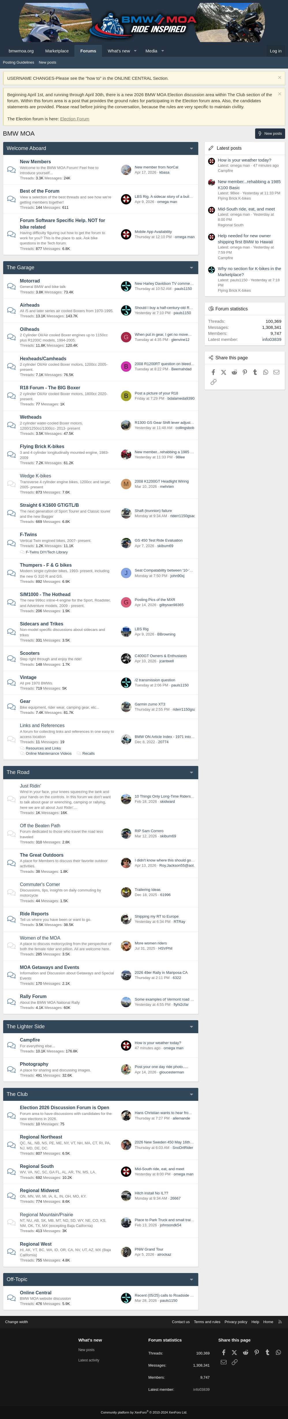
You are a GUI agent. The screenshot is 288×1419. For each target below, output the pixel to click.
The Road (18, 772)
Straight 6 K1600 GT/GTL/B (49, 505)
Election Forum (74, 118)
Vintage (28, 677)
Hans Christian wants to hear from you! (167, 1113)
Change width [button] (17, 1322)
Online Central (35, 1292)
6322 (177, 978)
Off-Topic (17, 1279)
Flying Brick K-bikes (42, 446)
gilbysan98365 (171, 605)
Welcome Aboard (26, 148)
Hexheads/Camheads (43, 358)
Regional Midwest (39, 1190)
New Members (35, 161)
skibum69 (165, 546)
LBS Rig (142, 629)
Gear (25, 701)
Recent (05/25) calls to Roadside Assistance (171, 1295)
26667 (175, 1198)
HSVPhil (165, 948)
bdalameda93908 (181, 398)
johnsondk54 (170, 1225)
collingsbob (184, 428)
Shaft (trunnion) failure (153, 511)
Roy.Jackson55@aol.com (180, 865)
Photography (34, 1064)
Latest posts (229, 148)
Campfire (30, 1039)
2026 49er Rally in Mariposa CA (161, 972)
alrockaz (164, 1254)
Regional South (37, 1166)
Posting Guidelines (18, 62)
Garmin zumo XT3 (150, 704)
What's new (119, 50)
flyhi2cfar (181, 1004)
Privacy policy (235, 1322)
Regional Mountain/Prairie (46, 1214)
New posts (47, 62)
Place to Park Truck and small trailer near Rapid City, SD (182, 1220)
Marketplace (57, 50)
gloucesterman (171, 1072)
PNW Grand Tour (149, 1249)
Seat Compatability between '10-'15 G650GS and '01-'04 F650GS (189, 570)
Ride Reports (34, 913)
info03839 (271, 339)
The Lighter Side (26, 1026)
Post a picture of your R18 (156, 393)
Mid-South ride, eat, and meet (159, 1169)
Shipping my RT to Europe (157, 916)
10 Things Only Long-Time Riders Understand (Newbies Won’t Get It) (192, 796)
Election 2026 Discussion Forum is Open (64, 1107)
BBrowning (166, 634)
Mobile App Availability (153, 231)
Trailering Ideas (147, 889)
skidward (167, 801)
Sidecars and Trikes (41, 623)
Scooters (30, 653)
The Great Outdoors (41, 855)
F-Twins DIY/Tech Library (44, 552)
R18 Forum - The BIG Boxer (50, 387)
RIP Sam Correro (149, 831)
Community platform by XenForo (144, 1412)
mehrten (167, 486)
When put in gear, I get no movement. (166, 334)
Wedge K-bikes (35, 475)
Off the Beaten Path (40, 825)
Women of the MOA (40, 938)
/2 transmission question (155, 680)
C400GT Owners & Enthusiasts (161, 656)
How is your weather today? (158, 1043)
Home (268, 1322)
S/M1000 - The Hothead (45, 594)
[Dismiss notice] (278, 78)
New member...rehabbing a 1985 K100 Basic (172, 452)
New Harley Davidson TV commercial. (166, 283)
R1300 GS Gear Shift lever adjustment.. (168, 422)
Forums (88, 50)
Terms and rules (206, 1322)
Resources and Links (40, 748)
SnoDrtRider (183, 1147)
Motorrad (30, 280)
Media (151, 50)
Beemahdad (181, 369)
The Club (17, 1094)
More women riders (151, 943)
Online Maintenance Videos (46, 753)
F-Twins (28, 534)
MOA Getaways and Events (49, 967)
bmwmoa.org (21, 50)
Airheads (30, 305)
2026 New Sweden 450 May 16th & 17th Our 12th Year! (181, 1142)
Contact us (180, 1322)
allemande (181, 1118)
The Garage (20, 267)
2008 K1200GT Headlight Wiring (162, 481)
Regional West (36, 1244)
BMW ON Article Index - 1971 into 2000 (167, 737)
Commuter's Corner (40, 884)
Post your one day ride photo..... (161, 1067)
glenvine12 (180, 339)
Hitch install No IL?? (151, 1193)
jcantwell (166, 661)
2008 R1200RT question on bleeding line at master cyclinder (185, 364)
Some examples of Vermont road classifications (174, 999)
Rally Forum (33, 996)
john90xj (177, 576)
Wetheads (31, 417)
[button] (135, 51)
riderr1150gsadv (183, 516)
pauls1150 (183, 289)
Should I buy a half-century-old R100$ (166, 308)
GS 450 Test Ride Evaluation (159, 540)
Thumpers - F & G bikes (46, 565)
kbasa (164, 172)
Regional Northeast (41, 1137)
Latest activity (89, 1360)
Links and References (42, 725)
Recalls (85, 753)
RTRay (179, 921)
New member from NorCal (156, 167)
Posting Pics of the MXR (155, 599)
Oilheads (30, 329)
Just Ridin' (30, 786)
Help (255, 1322)
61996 (165, 895)
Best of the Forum (39, 191)
